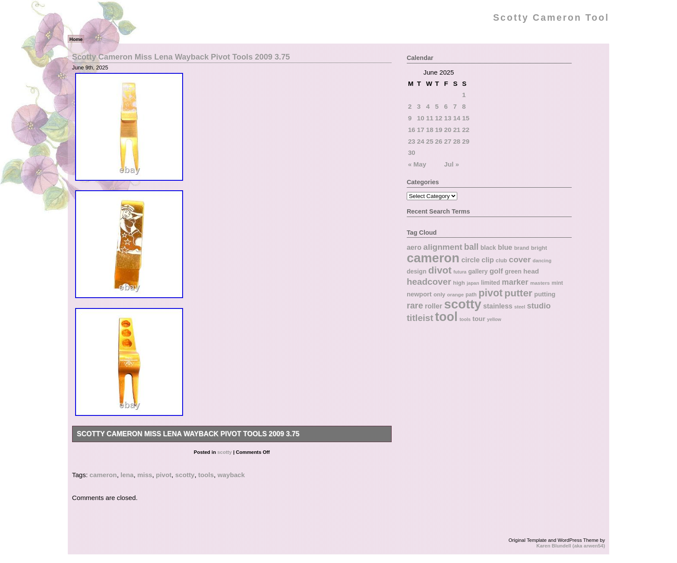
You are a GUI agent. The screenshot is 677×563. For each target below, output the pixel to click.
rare (415, 305)
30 (411, 152)
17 (420, 129)
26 (439, 141)
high (459, 283)
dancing (542, 260)
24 (420, 141)
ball (471, 247)
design (417, 271)
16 (411, 129)
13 (448, 118)
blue (505, 247)
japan (473, 283)
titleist (420, 318)
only (439, 294)
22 (465, 129)
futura (459, 271)
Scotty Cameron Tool (551, 18)
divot (440, 270)
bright (539, 248)
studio (539, 305)
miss (144, 474)
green (513, 271)
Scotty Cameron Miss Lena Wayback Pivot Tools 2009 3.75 (181, 56)
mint (557, 283)
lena (126, 474)
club (501, 260)
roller (433, 306)
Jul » (451, 164)
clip (487, 260)
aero (414, 247)
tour (478, 318)
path (471, 295)
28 (456, 141)
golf (496, 271)
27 (448, 141)
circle (470, 260)
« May (417, 164)
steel (519, 306)
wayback (231, 474)
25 (429, 141)
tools (206, 474)
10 (420, 118)
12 (439, 118)
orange (455, 294)
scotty (224, 452)
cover (520, 259)
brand (521, 248)
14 (456, 118)
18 (429, 129)
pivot (163, 474)
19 (439, 129)
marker (515, 281)
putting (544, 294)
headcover (429, 281)
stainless (497, 306)
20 (448, 129)
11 (429, 118)
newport (419, 294)
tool (446, 317)
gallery (478, 271)
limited (490, 283)
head (531, 271)
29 (465, 141)
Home (76, 39)
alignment (442, 247)
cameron (103, 474)
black (488, 247)
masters (540, 283)
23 (411, 141)
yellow (494, 319)
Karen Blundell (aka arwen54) (570, 545)
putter (518, 293)
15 (465, 118)
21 (456, 129)
